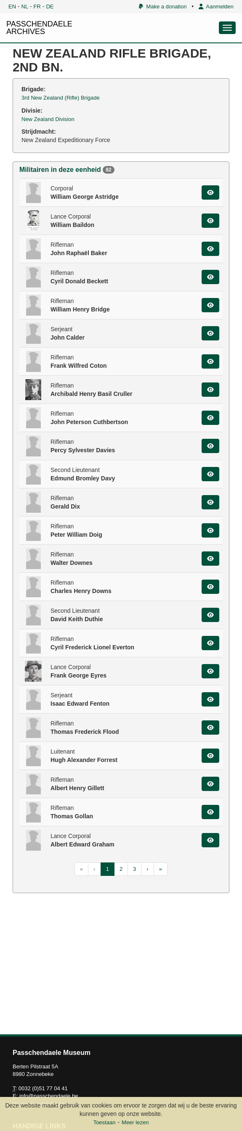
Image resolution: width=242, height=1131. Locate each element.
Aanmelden (216, 6)
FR (37, 6)
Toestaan (104, 1122)
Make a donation (162, 6)
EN (12, 6)
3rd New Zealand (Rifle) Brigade (60, 98)
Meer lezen (135, 1122)
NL (25, 6)
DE (49, 6)
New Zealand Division (47, 119)
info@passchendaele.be (48, 1096)
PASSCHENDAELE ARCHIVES (39, 28)
